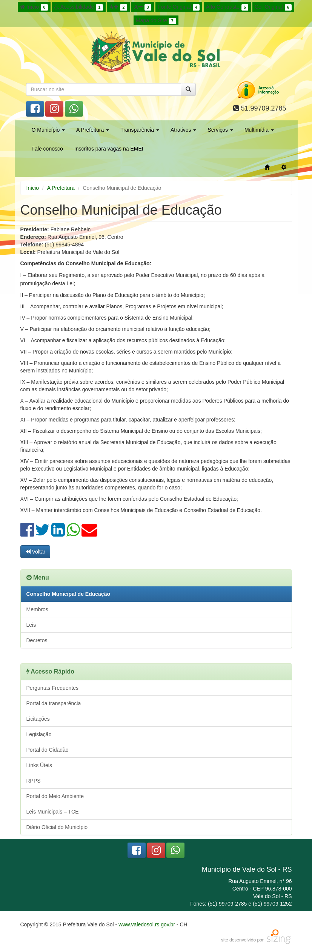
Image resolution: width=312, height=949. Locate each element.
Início (34, 7)
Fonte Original (179, 7)
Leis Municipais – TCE (52, 812)
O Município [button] (48, 130)
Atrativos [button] (183, 130)
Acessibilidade (78, 7)
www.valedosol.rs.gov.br (146, 924)
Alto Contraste (227, 7)
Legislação (39, 734)
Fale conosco (47, 149)
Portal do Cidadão (47, 750)
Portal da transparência (53, 703)
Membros (37, 609)
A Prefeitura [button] (92, 130)
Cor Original (273, 7)
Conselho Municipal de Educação (68, 594)
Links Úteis (39, 765)
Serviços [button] (220, 130)
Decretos (37, 640)
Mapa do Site (156, 20)
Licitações (38, 719)
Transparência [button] (139, 130)
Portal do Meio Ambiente (55, 796)
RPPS (33, 781)
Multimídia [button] (259, 130)
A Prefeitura (61, 188)
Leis (31, 625)
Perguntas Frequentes (52, 688)
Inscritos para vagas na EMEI (108, 149)
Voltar (35, 552)
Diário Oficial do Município (57, 827)
